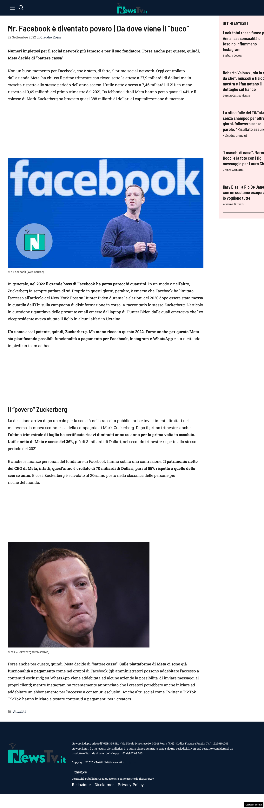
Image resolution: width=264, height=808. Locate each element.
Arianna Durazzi (233, 204)
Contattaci (130, 762)
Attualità (19, 711)
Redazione (81, 784)
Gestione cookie (254, 804)
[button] (21, 8)
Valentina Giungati (235, 135)
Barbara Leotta (232, 55)
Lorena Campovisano (236, 95)
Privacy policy (131, 784)
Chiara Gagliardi (233, 170)
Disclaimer (104, 784)
